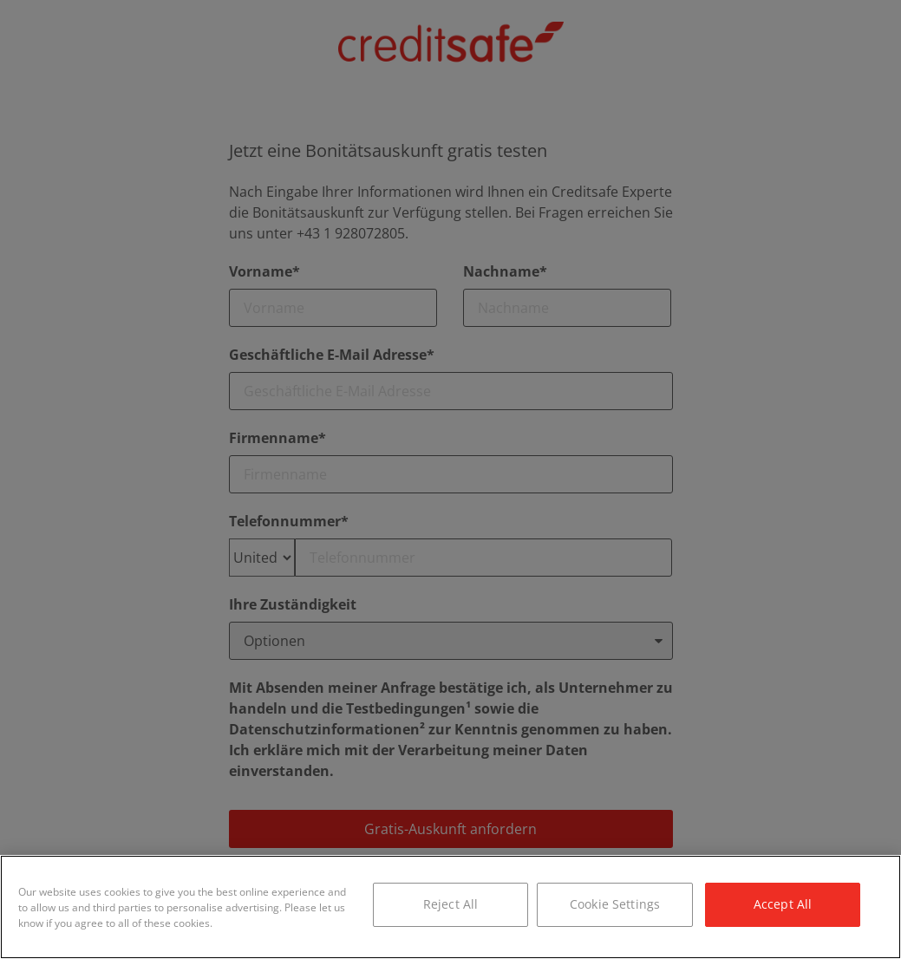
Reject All (450, 904)
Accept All (783, 904)
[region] (450, 907)
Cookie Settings (615, 904)
